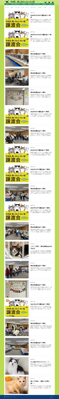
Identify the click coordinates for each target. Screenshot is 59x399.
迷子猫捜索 (39, 7)
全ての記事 (7, 7)
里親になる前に (33, 7)
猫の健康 (45, 7)
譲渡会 (12, 7)
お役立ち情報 (17, 7)
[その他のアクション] (51, 12)
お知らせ (27, 7)
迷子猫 (23, 7)
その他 (50, 7)
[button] (52, 7)
